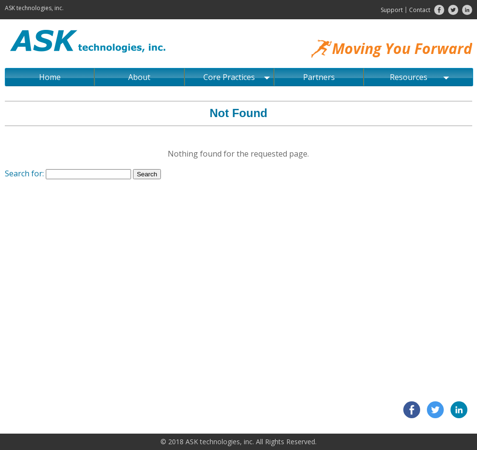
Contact (419, 10)
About (139, 77)
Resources (419, 77)
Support (392, 10)
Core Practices (236, 77)
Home (50, 77)
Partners (319, 77)
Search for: (24, 173)
